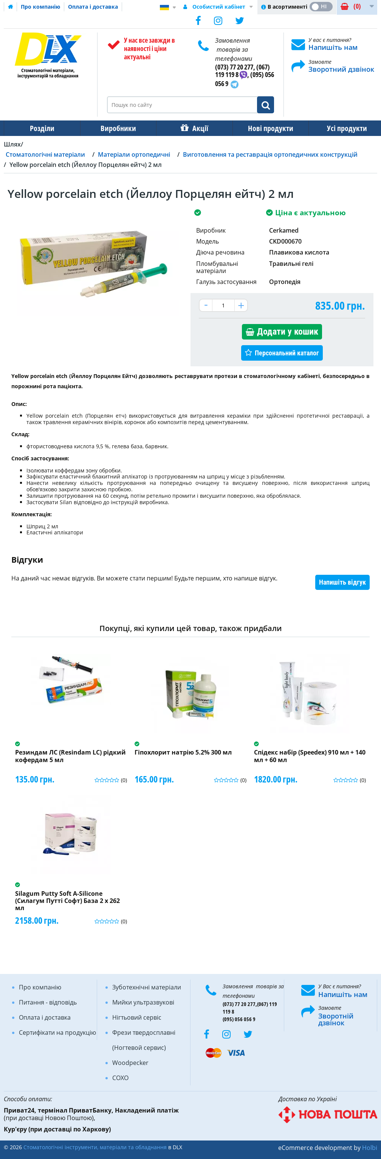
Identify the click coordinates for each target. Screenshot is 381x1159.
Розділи (41, 128)
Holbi (369, 1148)
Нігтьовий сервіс (136, 1017)
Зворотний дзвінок (341, 69)
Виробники (116, 128)
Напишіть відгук (342, 582)
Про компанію (40, 6)
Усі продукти (340, 128)
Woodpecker (130, 1063)
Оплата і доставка (93, 6)
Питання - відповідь (48, 1002)
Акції (196, 128)
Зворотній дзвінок (335, 1019)
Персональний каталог (287, 353)
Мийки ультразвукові (143, 1002)
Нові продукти (265, 128)
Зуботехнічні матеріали (146, 987)
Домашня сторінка (10, 6)
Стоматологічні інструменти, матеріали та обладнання (95, 1147)
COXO (120, 1078)
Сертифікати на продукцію (57, 1032)
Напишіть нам (333, 47)
